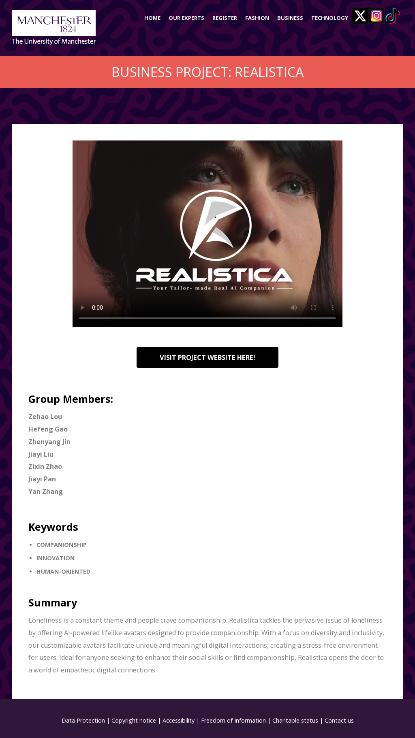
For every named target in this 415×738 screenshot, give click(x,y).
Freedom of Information (233, 720)
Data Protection (83, 720)
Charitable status (295, 720)
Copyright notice (133, 720)
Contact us (339, 720)
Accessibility (179, 720)
